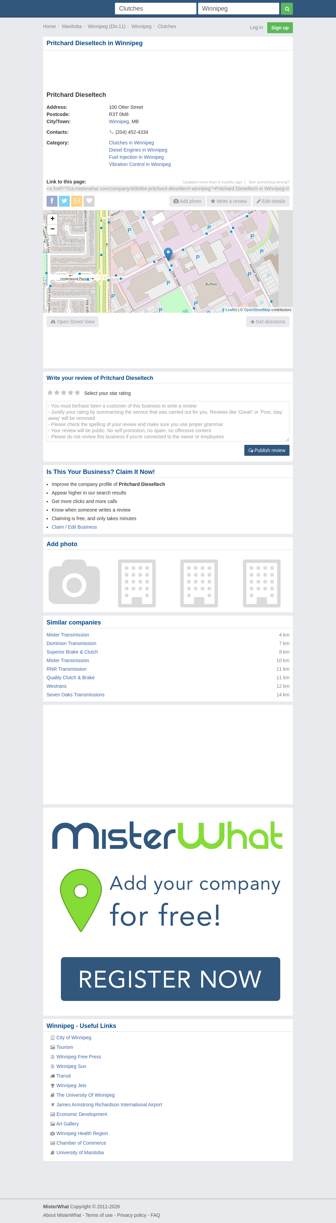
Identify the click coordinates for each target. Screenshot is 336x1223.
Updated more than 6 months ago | (216, 182)
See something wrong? (269, 182)
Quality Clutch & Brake (71, 677)
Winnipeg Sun (71, 1066)
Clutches (167, 26)
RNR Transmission (67, 669)
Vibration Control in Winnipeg (140, 164)
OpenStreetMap (257, 310)
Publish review (266, 450)
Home (49, 26)
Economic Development (81, 1114)
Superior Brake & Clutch (72, 652)
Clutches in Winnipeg (131, 142)
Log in (256, 27)
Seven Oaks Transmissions (76, 694)
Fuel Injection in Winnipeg (136, 157)
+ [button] (52, 219)
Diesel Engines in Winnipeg (138, 150)
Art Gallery (67, 1124)
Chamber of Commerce (81, 1143)
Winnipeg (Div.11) (107, 26)
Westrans (57, 686)
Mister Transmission (68, 635)
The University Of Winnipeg (85, 1095)
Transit (63, 1076)
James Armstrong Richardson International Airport (109, 1104)
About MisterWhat (62, 1215)
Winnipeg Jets (71, 1085)
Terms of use (99, 1215)
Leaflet (231, 310)
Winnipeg (142, 26)
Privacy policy (131, 1215)
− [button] (52, 229)
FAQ (155, 1215)
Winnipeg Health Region (82, 1133)
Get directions (267, 321)
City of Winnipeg (73, 1037)
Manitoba (72, 26)
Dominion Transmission (71, 643)
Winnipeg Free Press (78, 1056)
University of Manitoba (80, 1152)
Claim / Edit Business (74, 527)
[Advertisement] (168, 69)
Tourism (64, 1047)
